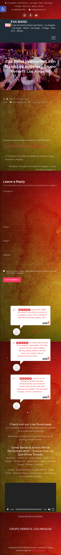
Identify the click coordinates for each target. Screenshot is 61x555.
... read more (42, 356)
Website (6, 254)
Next (54, 358)
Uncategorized (19, 102)
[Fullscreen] (53, 509)
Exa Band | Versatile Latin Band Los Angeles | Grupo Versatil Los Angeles (29, 158)
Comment (8, 191)
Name (6, 226)
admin (12, 98)
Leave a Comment (40, 102)
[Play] (8, 509)
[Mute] (49, 509)
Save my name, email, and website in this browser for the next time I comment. (31, 272)
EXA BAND (19, 22)
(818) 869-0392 (18, 10)
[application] (30, 497)
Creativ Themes (38, 550)
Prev (7, 358)
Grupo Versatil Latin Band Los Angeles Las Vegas (26, 145)
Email (6, 240)
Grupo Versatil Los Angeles (30, 516)
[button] (3, 9)
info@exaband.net (37, 10)
